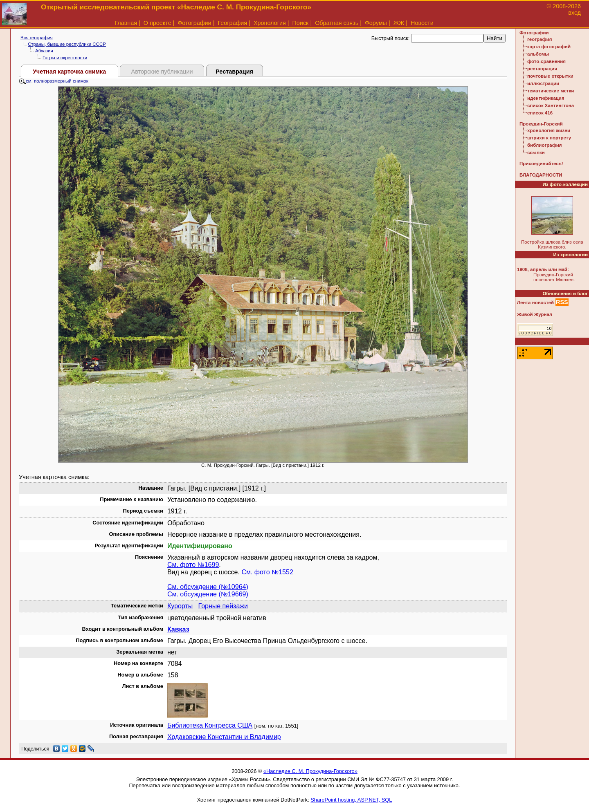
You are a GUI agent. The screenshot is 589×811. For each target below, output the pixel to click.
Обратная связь (336, 23)
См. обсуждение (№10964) (207, 586)
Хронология (270, 23)
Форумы (376, 23)
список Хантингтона (550, 105)
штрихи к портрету (549, 137)
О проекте (157, 23)
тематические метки (550, 90)
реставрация (542, 68)
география (539, 39)
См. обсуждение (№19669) (207, 594)
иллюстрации (543, 83)
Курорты (180, 606)
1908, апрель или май (542, 269)
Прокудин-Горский (541, 123)
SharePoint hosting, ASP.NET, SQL (351, 800)
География (232, 23)
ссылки (536, 152)
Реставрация (234, 71)
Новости (422, 23)
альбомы (538, 54)
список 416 (540, 112)
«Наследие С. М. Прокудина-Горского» (310, 771)
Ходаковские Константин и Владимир (224, 736)
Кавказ (178, 629)
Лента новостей (535, 302)
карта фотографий (549, 46)
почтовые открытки (550, 76)
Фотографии (194, 23)
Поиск (300, 23)
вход (574, 12)
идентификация (545, 98)
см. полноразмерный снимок (53, 80)
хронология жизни (548, 130)
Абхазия (44, 50)
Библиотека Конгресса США (209, 725)
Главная (126, 23)
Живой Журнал (534, 314)
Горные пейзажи (223, 606)
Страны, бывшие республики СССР (67, 44)
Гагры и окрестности (65, 57)
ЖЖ (399, 23)
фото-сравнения (546, 61)
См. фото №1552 (267, 572)
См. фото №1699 (193, 564)
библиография (544, 145)
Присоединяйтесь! (541, 163)
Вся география (36, 37)
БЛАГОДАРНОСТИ (540, 175)
